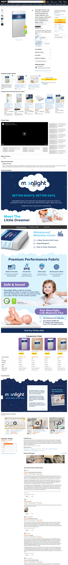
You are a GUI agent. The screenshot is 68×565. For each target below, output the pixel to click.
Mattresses (14, 6)
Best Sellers (30, 4)
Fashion (64, 4)
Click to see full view (18, 39)
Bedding (10, 6)
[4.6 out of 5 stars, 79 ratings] (27, 109)
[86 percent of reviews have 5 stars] (9, 443)
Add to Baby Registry (58, 37)
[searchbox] (26, 2)
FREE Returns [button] (38, 34)
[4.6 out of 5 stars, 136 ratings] (7, 109)
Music (61, 4)
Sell (54, 4)
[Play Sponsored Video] (15, 423)
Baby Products (3, 6)
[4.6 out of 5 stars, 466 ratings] (48, 109)
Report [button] (32, 496)
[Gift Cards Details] (52, 4)
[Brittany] (6, 123)
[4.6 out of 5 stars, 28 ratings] (37, 109)
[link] (21, 79)
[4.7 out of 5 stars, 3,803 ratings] (17, 108)
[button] (2, 4)
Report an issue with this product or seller (43, 70)
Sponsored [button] (3, 415)
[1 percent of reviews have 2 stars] (9, 449)
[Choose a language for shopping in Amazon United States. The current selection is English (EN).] (48, 1)
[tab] (21, 227)
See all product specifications (41, 61)
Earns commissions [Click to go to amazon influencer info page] (12, 123)
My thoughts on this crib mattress (11, 124)
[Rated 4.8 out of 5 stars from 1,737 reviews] (17, 432)
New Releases (39, 4)
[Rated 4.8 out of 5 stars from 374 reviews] (40, 432)
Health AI (12, 4)
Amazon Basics (24, 4)
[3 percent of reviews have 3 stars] (9, 447)
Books (35, 4)
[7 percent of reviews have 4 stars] (9, 445)
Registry (57, 4)
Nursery (7, 6)
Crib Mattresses (19, 6)
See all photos (63, 453)
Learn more (48, 68)
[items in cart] (65, 1)
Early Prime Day (7, 4)
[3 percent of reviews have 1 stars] (9, 451)
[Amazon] (4, 1)
